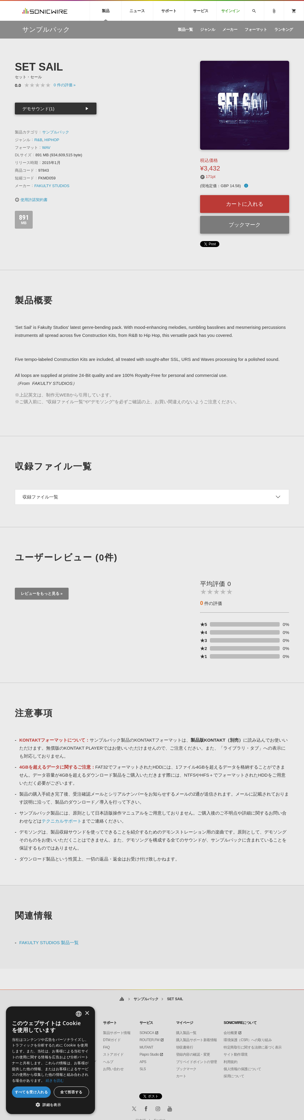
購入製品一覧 (186, 1033)
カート (181, 1076)
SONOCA (147, 1033)
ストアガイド (113, 1054)
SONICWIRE (44, 11)
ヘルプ (108, 1062)
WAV (46, 147)
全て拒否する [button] (71, 1091)
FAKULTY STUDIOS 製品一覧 (49, 942)
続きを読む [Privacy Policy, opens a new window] (55, 1080)
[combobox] (79, 1014)
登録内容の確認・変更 (193, 1054)
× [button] (87, 1013)
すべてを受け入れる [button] (31, 1091)
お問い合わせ (113, 1069)
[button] (50, 1105)
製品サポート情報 (116, 1033)
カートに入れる (244, 204)
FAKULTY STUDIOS (51, 186)
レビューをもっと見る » (42, 593)
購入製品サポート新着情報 (196, 1040)
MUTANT (146, 1047)
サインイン (230, 11)
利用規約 (230, 1062)
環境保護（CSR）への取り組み (248, 1040)
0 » (65, 85)
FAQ (106, 1047)
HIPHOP (52, 140)
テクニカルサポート (62, 820)
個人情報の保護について (242, 1069)
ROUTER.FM (149, 1040)
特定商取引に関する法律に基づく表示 (253, 1047)
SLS (143, 1069)
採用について (234, 1076)
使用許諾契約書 (31, 199)
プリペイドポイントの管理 (196, 1062)
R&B (38, 140)
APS (143, 1062)
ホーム (121, 999)
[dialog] (50, 1060)
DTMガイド (112, 1040)
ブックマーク (245, 225)
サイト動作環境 (236, 1054)
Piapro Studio (149, 1054)
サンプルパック (55, 132)
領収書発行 (184, 1047)
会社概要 (230, 1033)
